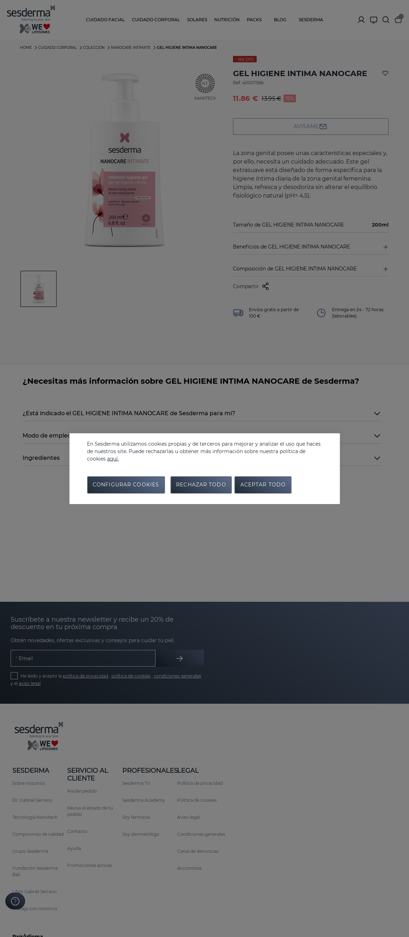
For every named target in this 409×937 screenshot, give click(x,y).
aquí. (113, 458)
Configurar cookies (126, 485)
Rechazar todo (201, 485)
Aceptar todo (263, 485)
